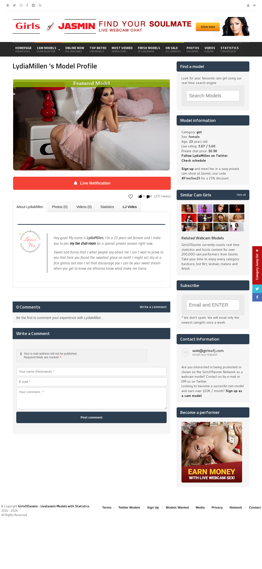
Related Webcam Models (202, 238)
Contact (255, 507)
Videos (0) (84, 207)
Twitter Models (129, 507)
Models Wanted (177, 507)
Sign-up (187, 169)
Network (236, 507)
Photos (193, 49)
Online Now (74, 49)
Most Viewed (122, 49)
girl (199, 132)
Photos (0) (60, 207)
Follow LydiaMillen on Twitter (204, 155)
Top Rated (98, 49)
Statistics (230, 49)
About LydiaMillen (29, 207)
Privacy (217, 507)
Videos (210, 49)
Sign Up (153, 507)
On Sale (173, 49)
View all (241, 194)
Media (200, 507)
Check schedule (193, 160)
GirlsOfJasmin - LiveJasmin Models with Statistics (53, 506)
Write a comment (153, 307)
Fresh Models (149, 49)
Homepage (23, 49)
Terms (106, 507)
